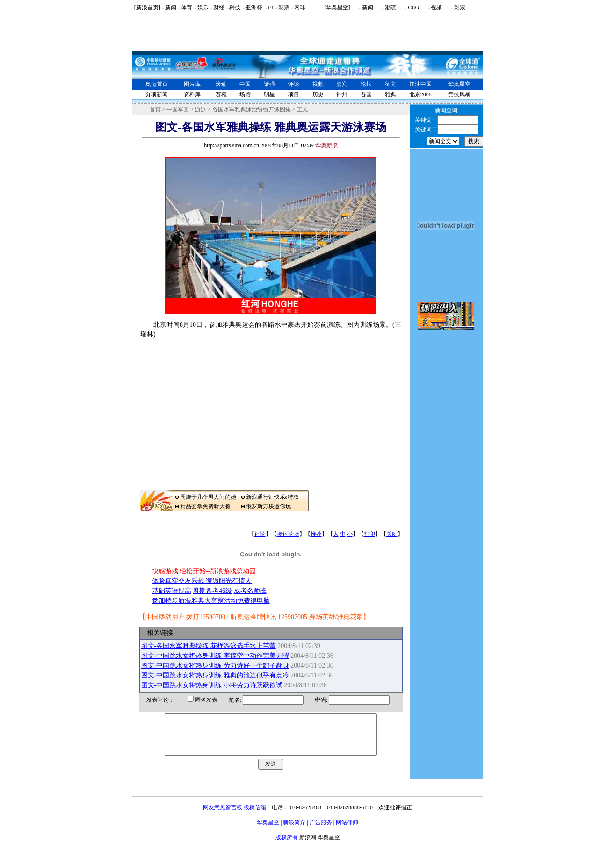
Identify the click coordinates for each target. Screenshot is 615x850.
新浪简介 (294, 831)
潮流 (390, 7)
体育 (186, 7)
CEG (413, 7)
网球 (299, 7)
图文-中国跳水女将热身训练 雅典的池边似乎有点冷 (215, 675)
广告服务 (321, 831)
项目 (293, 94)
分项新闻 (156, 94)
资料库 (192, 94)
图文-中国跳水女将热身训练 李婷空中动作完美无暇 (215, 655)
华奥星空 (459, 84)
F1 (271, 7)
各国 (366, 94)
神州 (341, 94)
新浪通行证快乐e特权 (272, 497)
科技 (234, 7)
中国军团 (177, 109)
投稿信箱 (255, 816)
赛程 (221, 94)
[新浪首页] (147, 7)
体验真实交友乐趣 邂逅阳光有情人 (202, 580)
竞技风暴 (459, 94)
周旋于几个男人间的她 (208, 497)
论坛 (366, 84)
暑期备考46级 (212, 590)
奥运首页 (156, 84)
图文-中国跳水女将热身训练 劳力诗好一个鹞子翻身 (215, 665)
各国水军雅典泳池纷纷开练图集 (251, 109)
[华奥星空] (337, 7)
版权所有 (286, 846)
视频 (436, 7)
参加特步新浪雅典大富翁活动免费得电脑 (211, 600)
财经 (218, 7)
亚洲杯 (254, 7)
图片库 (192, 84)
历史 (318, 94)
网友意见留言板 (222, 816)
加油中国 (420, 84)
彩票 (283, 7)
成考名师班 (250, 590)
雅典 (390, 94)
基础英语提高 (171, 590)
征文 (390, 84)
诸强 (269, 84)
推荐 (316, 534)
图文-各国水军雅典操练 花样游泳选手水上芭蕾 (208, 645)
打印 (369, 534)
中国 (245, 84)
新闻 (170, 7)
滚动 (221, 84)
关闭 (392, 534)
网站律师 (347, 831)
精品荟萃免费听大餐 (205, 506)
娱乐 (203, 7)
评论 (293, 84)
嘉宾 (341, 84)
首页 (155, 109)
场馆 (245, 94)
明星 (269, 94)
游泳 (200, 109)
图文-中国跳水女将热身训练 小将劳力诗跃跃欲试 (211, 685)
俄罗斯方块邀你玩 (268, 506)
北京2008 (420, 94)
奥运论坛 (288, 534)
